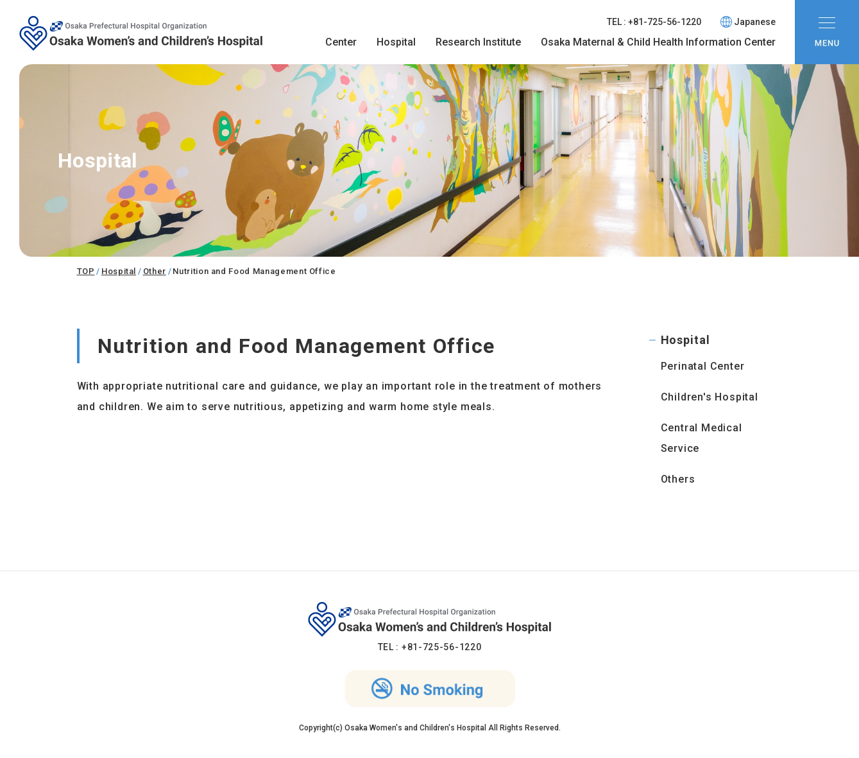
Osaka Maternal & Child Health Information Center (658, 42)
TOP (86, 271)
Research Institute (478, 42)
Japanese (748, 22)
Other (154, 271)
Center (341, 42)
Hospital (396, 42)
